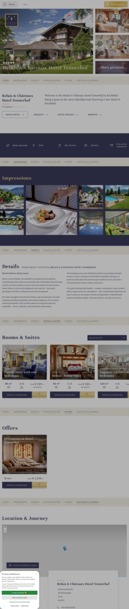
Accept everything (19, 593)
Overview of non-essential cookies (19, 602)
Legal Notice (24, 606)
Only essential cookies (19, 598)
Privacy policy (15, 606)
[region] (19, 582)
